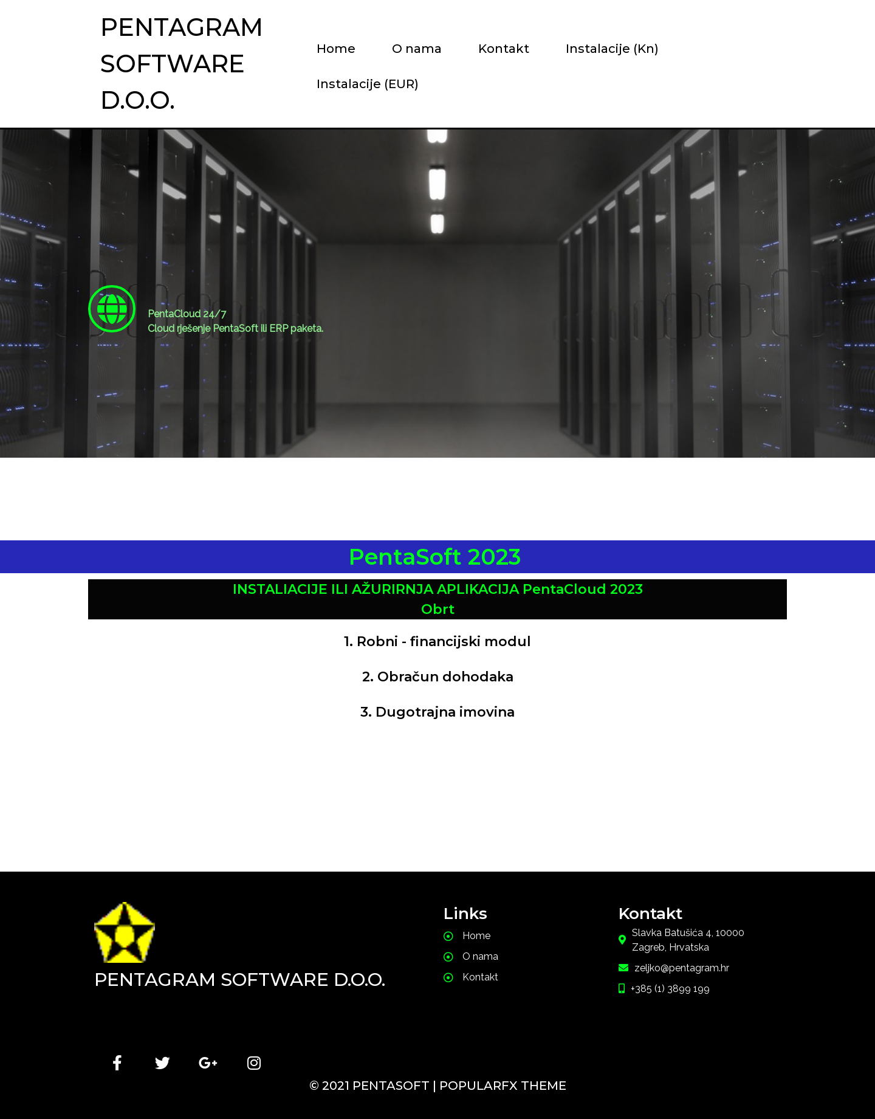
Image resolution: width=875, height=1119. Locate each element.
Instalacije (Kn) (612, 48)
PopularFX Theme (502, 1085)
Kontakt (503, 48)
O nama (417, 48)
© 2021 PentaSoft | (374, 1085)
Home (336, 48)
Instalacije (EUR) (368, 84)
